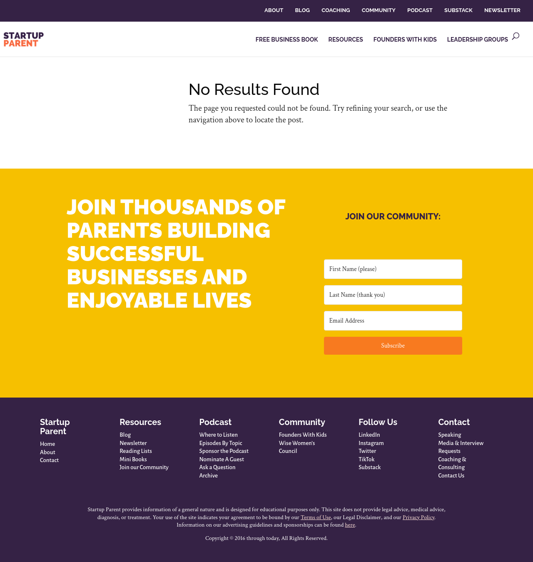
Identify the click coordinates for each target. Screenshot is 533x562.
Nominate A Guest (221, 459)
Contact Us (451, 475)
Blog (125, 435)
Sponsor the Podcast (224, 451)
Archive (208, 475)
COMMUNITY (379, 10)
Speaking (449, 435)
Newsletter (133, 443)
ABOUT (273, 10)
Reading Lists (136, 451)
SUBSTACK (458, 10)
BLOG (302, 10)
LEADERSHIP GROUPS (477, 40)
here (350, 525)
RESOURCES (346, 40)
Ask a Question (217, 467)
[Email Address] (393, 321)
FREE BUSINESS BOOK (287, 40)
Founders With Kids (303, 435)
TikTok (366, 459)
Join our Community (144, 467)
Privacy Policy (418, 517)
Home (47, 444)
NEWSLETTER (502, 10)
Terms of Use (316, 517)
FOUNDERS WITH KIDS (405, 40)
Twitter (367, 451)
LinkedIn (369, 435)
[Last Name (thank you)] (393, 295)
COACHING (335, 10)
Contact (49, 460)
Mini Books (133, 459)
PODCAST (420, 10)
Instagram (371, 443)
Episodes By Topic (220, 443)
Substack (370, 467)
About (47, 452)
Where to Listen (218, 435)
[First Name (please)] (393, 269)
